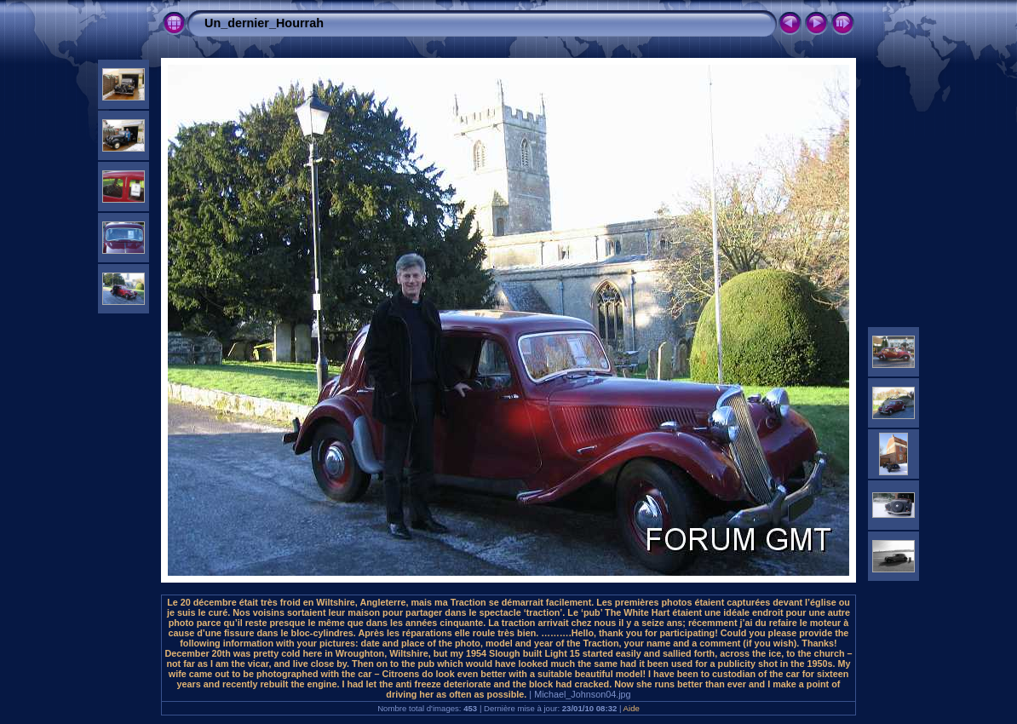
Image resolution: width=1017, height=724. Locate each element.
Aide (631, 708)
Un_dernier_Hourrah (264, 23)
